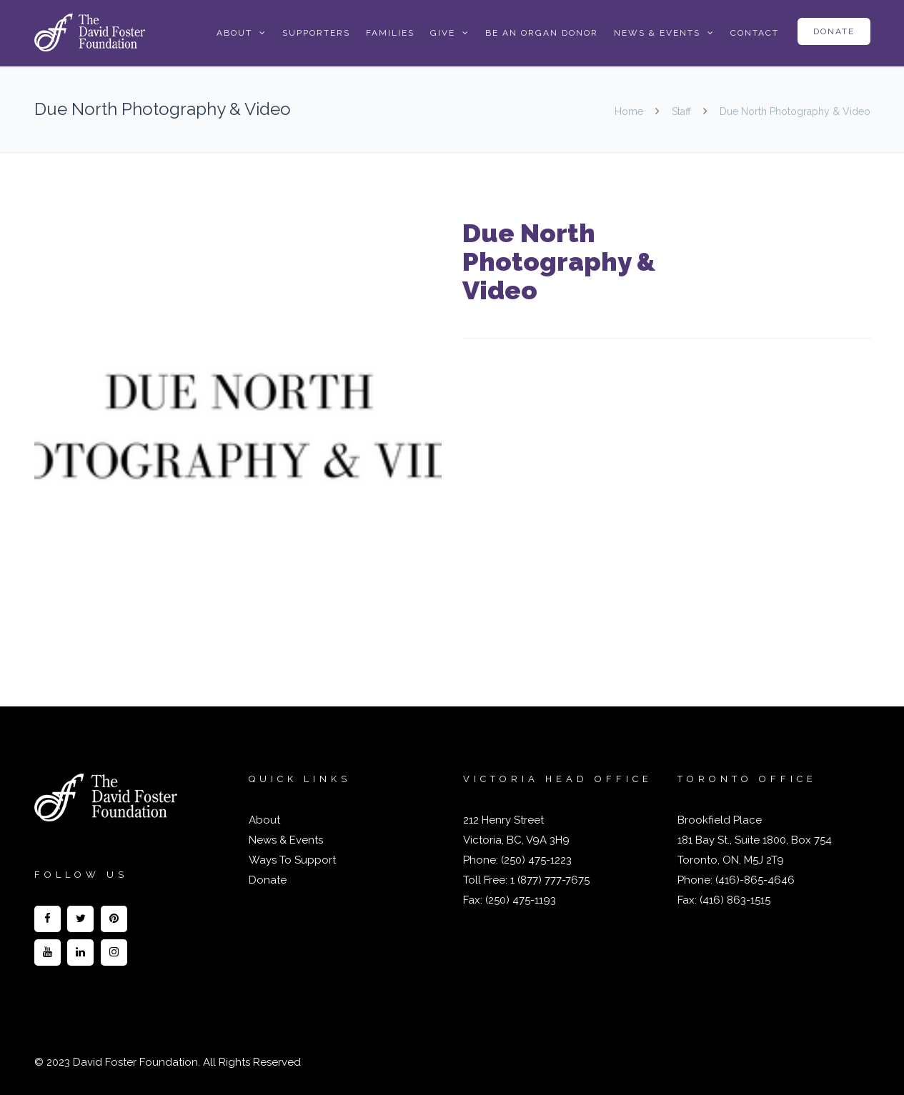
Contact (754, 33)
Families (390, 33)
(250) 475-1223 (535, 860)
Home (630, 111)
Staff (681, 111)
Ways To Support (292, 860)
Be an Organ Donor (541, 33)
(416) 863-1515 (735, 900)
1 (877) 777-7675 (548, 880)
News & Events (657, 33)
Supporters (316, 33)
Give (442, 33)
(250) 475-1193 (520, 900)
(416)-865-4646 (755, 880)
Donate (834, 31)
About (234, 33)
